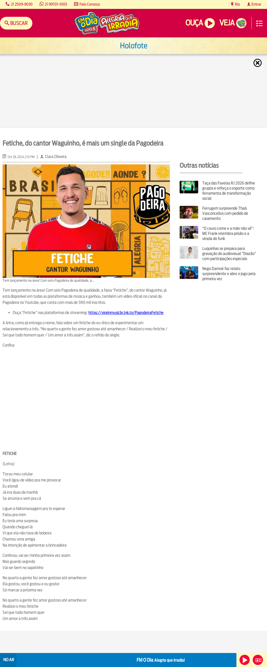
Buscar (18, 23)
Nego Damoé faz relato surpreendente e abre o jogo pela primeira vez (229, 273)
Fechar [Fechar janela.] (258, 62)
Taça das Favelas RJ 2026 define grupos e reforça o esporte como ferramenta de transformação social (228, 191)
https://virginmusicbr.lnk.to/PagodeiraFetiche (126, 312)
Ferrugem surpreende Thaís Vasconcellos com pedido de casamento (225, 213)
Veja (226, 22)
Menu (259, 23)
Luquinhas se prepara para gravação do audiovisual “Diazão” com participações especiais (229, 253)
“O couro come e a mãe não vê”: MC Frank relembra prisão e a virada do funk (228, 233)
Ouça (194, 22)
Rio (237, 4)
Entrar (256, 4)
